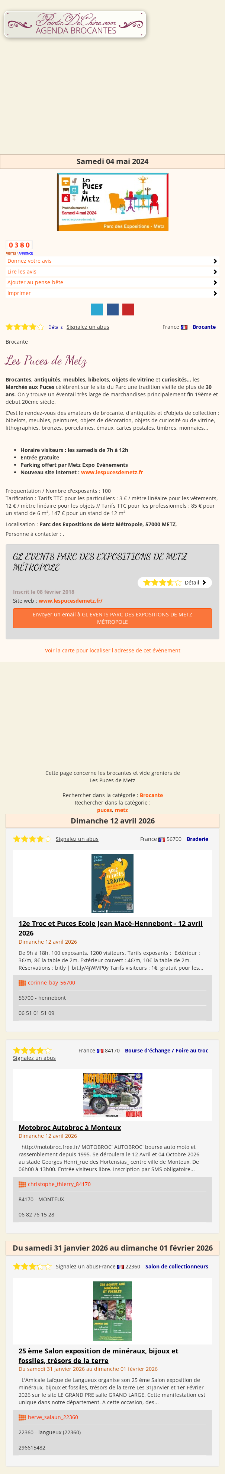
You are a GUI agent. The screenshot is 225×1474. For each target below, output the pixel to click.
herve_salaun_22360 (53, 1417)
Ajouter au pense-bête (35, 282)
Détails (55, 327)
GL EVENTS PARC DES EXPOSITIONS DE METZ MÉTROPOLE (100, 562)
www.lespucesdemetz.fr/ (71, 600)
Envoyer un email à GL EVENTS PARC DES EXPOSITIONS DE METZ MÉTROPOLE (112, 618)
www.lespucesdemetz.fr (112, 472)
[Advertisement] (112, 102)
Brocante (204, 326)
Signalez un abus (88, 326)
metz (121, 809)
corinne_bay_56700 (51, 982)
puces (104, 809)
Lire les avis (21, 271)
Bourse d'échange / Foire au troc (166, 1050)
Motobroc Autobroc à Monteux (70, 1127)
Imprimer (19, 293)
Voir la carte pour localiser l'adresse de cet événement (112, 650)
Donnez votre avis (29, 260)
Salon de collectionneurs (176, 1266)
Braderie (197, 838)
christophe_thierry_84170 (59, 1184)
